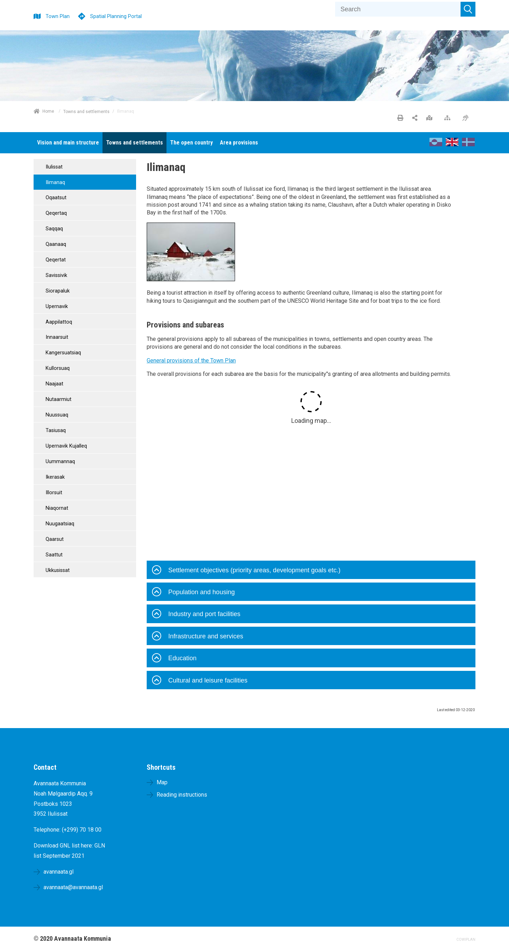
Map (162, 782)
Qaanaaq (55, 244)
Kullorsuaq (57, 368)
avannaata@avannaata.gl (73, 887)
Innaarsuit (56, 337)
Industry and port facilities (196, 614)
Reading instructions (182, 794)
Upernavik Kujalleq (65, 446)
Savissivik (55, 275)
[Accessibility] (467, 118)
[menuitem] (68, 142)
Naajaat (53, 384)
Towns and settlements (86, 111)
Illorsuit (53, 493)
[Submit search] (468, 9)
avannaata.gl (58, 871)
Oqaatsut (55, 198)
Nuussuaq (56, 415)
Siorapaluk (57, 291)
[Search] (398, 9)
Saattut (53, 555)
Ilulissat (53, 167)
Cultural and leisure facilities (199, 681)
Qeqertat (55, 260)
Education (174, 658)
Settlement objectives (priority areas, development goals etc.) (246, 571)
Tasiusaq (55, 430)
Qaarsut (54, 539)
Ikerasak (54, 477)
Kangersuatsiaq (62, 353)
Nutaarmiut (57, 399)
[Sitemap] (449, 118)
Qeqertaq (55, 213)
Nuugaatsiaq (59, 524)
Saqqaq (53, 229)
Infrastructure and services (197, 637)
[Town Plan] (51, 15)
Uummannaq (59, 462)
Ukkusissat (57, 570)
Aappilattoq (58, 322)
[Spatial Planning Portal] (110, 15)
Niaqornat (56, 508)
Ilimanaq (54, 182)
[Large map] (431, 118)
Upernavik (56, 306)
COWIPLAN (465, 939)
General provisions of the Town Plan (191, 360)
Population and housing (193, 592)
